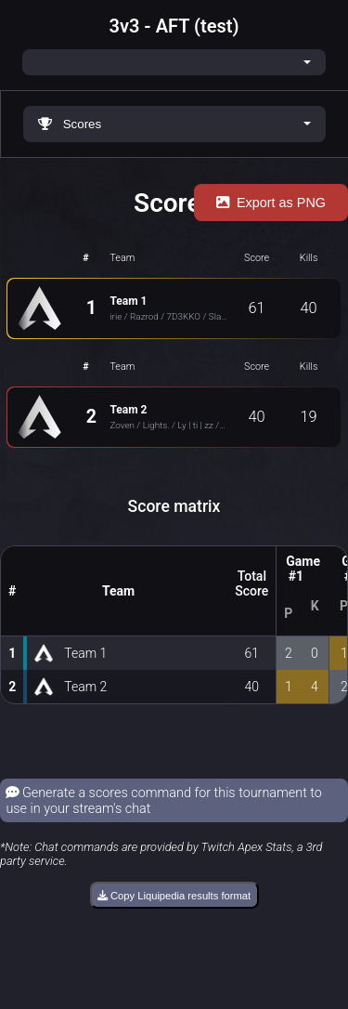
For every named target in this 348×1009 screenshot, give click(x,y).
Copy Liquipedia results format (174, 895)
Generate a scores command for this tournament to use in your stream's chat (164, 801)
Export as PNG (271, 202)
